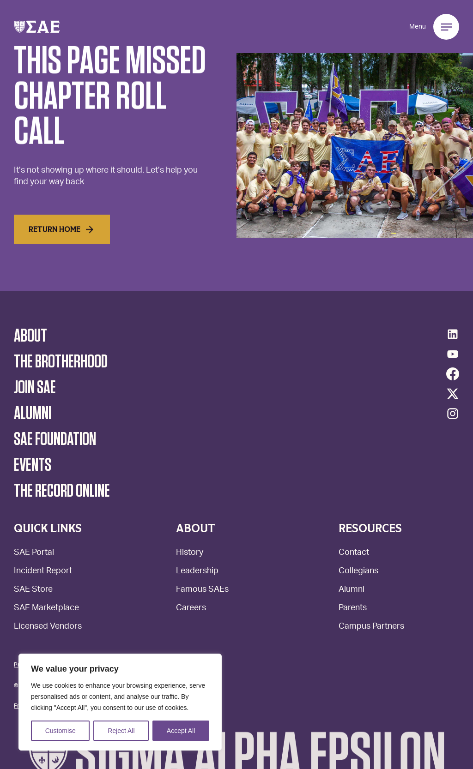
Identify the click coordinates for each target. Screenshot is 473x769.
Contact (354, 553)
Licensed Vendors (48, 627)
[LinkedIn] (452, 334)
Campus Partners (371, 627)
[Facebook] (452, 373)
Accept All (181, 730)
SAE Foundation (55, 439)
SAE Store (33, 590)
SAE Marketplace (46, 608)
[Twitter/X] (452, 393)
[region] (120, 702)
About (30, 336)
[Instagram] (452, 413)
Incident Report (43, 571)
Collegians (358, 571)
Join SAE (35, 387)
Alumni (351, 590)
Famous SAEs (202, 590)
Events (32, 465)
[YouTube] (452, 354)
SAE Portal (34, 553)
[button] (37, 26)
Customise (60, 730)
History (189, 553)
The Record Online (62, 491)
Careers (191, 608)
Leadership (197, 571)
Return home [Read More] (62, 239)
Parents (353, 608)
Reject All (121, 730)
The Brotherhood (61, 362)
